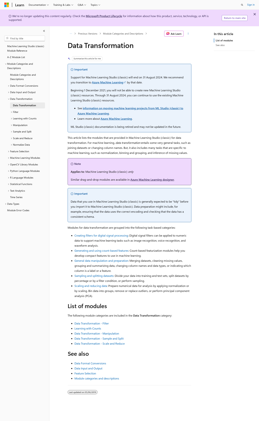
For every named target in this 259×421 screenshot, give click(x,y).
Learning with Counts (87, 328)
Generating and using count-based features (101, 250)
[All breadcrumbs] (71, 33)
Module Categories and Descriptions (123, 33)
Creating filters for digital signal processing (101, 235)
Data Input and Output (88, 368)
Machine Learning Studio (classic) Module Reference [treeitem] (25, 48)
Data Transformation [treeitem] (24, 105)
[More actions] (188, 33)
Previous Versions (87, 33)
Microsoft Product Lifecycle (104, 16)
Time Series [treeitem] (16, 197)
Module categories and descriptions (96, 378)
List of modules (224, 40)
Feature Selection (85, 373)
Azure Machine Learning (107, 82)
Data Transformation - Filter (91, 323)
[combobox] (24, 38)
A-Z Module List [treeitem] (16, 57)
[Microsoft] (6, 5)
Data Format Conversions (90, 363)
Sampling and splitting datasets (93, 276)
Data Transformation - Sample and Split (99, 338)
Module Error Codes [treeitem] (18, 210)
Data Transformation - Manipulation (96, 333)
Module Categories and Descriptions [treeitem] (23, 77)
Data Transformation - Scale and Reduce (99, 343)
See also (220, 45)
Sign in (251, 4)
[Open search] (242, 5)
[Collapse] (44, 31)
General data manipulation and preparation (101, 260)
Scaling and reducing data (90, 286)
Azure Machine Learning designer (152, 179)
